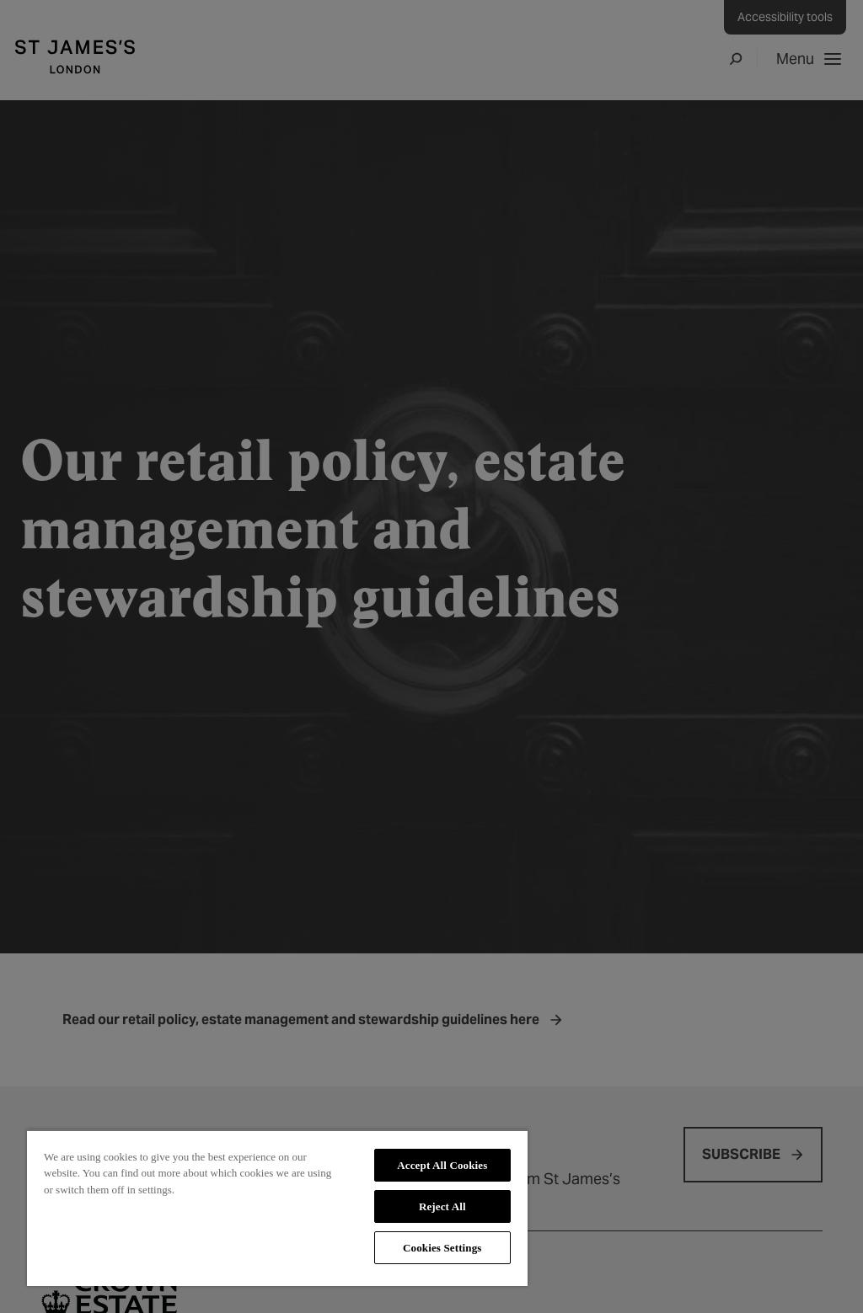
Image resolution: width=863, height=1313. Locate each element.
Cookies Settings (442, 1247)
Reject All (442, 1206)
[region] (277, 1207)
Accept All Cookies (442, 1165)
